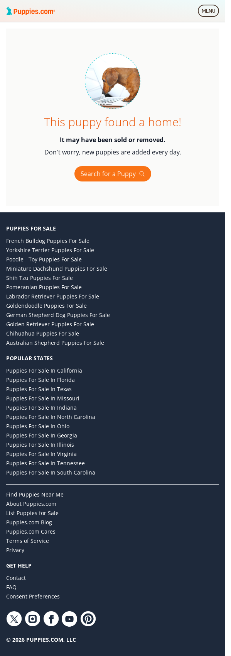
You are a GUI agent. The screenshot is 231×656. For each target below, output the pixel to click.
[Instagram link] (32, 619)
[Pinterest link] (88, 619)
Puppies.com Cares (31, 531)
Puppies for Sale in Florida (40, 379)
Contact (16, 577)
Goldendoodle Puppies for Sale (46, 305)
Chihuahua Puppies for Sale (42, 333)
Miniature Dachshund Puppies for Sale (56, 268)
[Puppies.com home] (31, 11)
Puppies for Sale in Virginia (41, 454)
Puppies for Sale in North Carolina (50, 416)
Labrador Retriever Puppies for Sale (52, 296)
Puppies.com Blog (29, 522)
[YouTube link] (69, 619)
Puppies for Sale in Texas (39, 389)
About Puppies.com (31, 503)
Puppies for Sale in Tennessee (45, 463)
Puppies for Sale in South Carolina (50, 472)
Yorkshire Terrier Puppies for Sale (50, 250)
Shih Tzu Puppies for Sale (39, 277)
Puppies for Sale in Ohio (37, 426)
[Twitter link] (14, 619)
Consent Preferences (33, 596)
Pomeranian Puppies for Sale (44, 287)
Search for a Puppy (113, 174)
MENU (210, 12)
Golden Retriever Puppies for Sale (50, 324)
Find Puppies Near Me (35, 494)
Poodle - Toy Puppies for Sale (44, 259)
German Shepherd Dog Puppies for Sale (58, 315)
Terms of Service (27, 540)
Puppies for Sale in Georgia (41, 435)
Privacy (15, 550)
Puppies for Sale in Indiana (41, 407)
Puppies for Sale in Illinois (40, 444)
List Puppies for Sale (32, 513)
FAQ (11, 587)
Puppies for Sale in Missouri (42, 398)
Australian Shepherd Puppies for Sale (55, 342)
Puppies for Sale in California (44, 370)
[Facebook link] (51, 619)
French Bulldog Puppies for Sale (47, 240)
